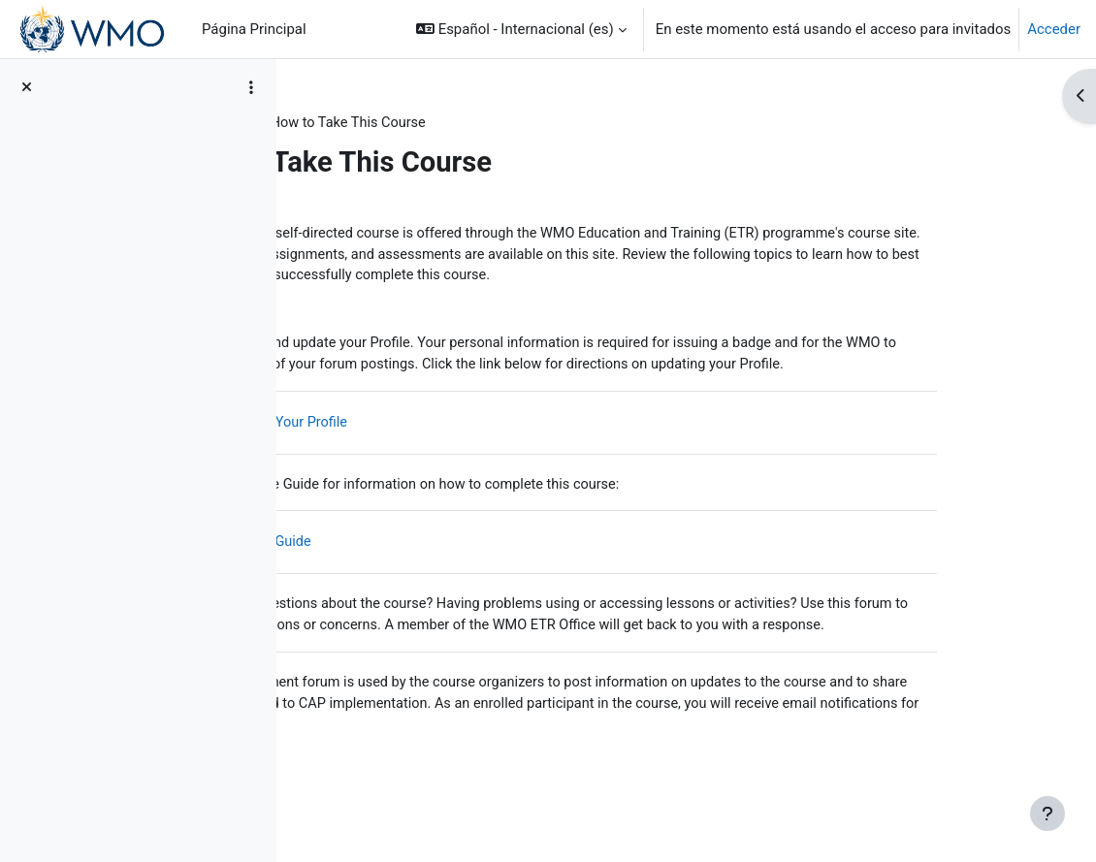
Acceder (1053, 29)
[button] (521, 29)
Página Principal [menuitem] (254, 29)
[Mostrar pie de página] (1047, 813)
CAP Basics (351, 123)
